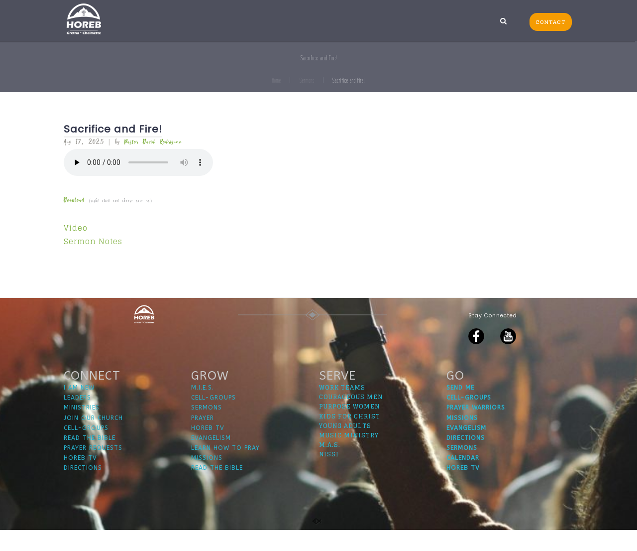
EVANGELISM (211, 458)
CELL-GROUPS (86, 448)
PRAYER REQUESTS (93, 468)
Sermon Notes (93, 241)
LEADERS (77, 418)
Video (76, 228)
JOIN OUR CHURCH (93, 438)
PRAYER (202, 438)
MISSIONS (206, 478)
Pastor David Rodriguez (153, 142)
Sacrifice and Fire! (113, 129)
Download (74, 200)
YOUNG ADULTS (345, 446)
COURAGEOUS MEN (351, 418)
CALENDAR (462, 478)
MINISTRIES (82, 428)
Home (276, 80)
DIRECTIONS (83, 489)
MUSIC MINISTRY (349, 456)
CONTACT (550, 22)
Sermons (307, 80)
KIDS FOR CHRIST (349, 437)
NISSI (329, 475)
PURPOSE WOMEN (349, 427)
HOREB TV (80, 478)
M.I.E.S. (202, 408)
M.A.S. (329, 465)
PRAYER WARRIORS (475, 428)
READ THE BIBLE (89, 458)
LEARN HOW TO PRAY (225, 468)
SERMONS (206, 428)
